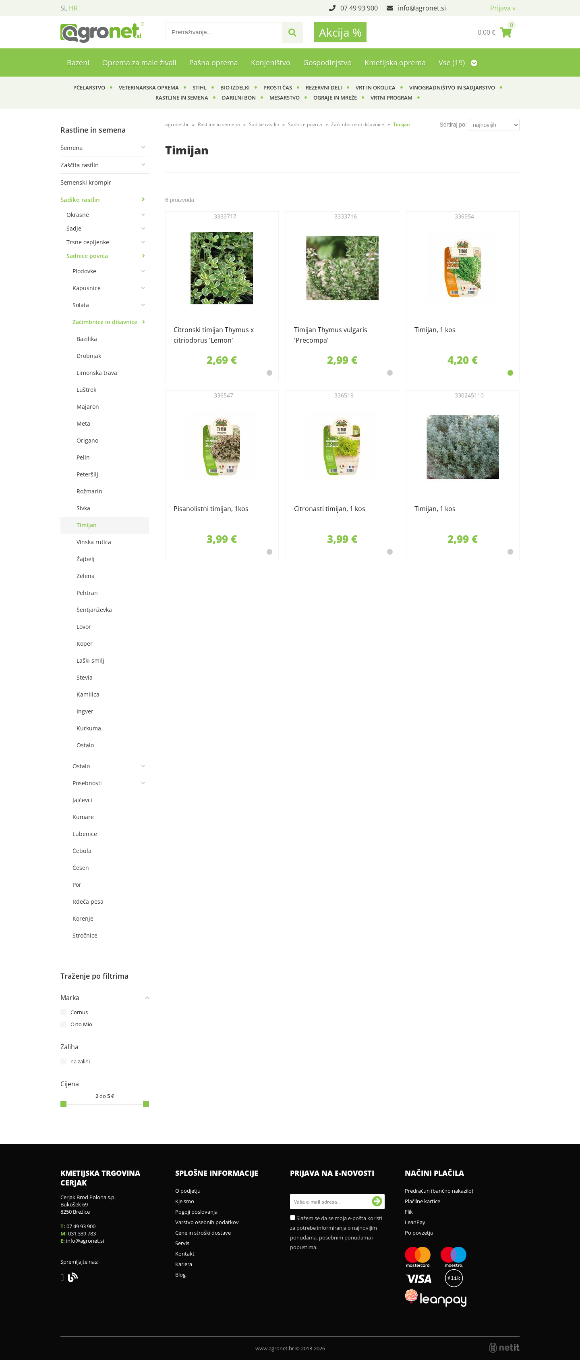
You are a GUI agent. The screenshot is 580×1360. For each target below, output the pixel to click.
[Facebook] (64, 1279)
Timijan (87, 525)
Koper (85, 643)
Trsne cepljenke (87, 242)
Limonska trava (97, 372)
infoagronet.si (422, 8)
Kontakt (185, 1253)
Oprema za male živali (139, 62)
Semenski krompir (85, 182)
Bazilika (87, 339)
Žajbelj (86, 559)
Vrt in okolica (376, 87)
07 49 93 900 (359, 8)
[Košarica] (495, 32)
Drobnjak (89, 356)
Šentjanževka (94, 609)
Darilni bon (239, 97)
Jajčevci (82, 800)
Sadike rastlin (80, 199)
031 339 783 (82, 1233)
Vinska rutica (94, 542)
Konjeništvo (270, 62)
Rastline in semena (181, 97)
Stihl (200, 87)
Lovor (84, 626)
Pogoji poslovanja (196, 1211)
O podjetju (188, 1190)
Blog (180, 1274)
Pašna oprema (213, 62)
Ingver (85, 711)
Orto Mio (81, 1024)
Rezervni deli (324, 87)
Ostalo (85, 745)
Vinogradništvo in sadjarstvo (452, 87)
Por (76, 884)
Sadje (73, 228)
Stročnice (84, 935)
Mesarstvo (284, 97)
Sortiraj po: (453, 124)
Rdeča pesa (88, 901)
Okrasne (77, 214)
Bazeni (78, 62)
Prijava (503, 8)
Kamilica (88, 694)
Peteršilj (87, 474)
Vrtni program (391, 97)
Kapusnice (86, 288)
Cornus (79, 1012)
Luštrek (86, 389)
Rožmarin (89, 491)
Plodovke (84, 271)
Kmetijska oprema (395, 62)
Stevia (85, 677)
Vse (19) (458, 62)
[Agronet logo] (102, 32)
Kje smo (184, 1201)
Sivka (83, 508)
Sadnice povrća (87, 256)
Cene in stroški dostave (203, 1232)
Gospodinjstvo (327, 62)
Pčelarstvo (89, 87)
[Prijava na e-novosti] (377, 1201)
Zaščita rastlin (79, 165)
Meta (83, 423)
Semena (71, 147)
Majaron (88, 406)
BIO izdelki (235, 87)
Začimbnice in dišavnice (104, 322)
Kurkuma (89, 728)
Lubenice (84, 834)
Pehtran (87, 593)
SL (63, 8)
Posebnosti (87, 783)
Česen (80, 867)
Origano (87, 440)
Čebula (81, 851)
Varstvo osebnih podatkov (207, 1222)
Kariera (183, 1264)
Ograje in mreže (335, 97)
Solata (80, 305)
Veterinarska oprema (149, 87)
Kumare (83, 817)
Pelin (83, 457)
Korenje (82, 918)
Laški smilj (90, 660)
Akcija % (340, 32)
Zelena (86, 576)
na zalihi (80, 1061)
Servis (182, 1243)
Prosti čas (277, 87)
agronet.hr (177, 124)
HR (73, 8)
